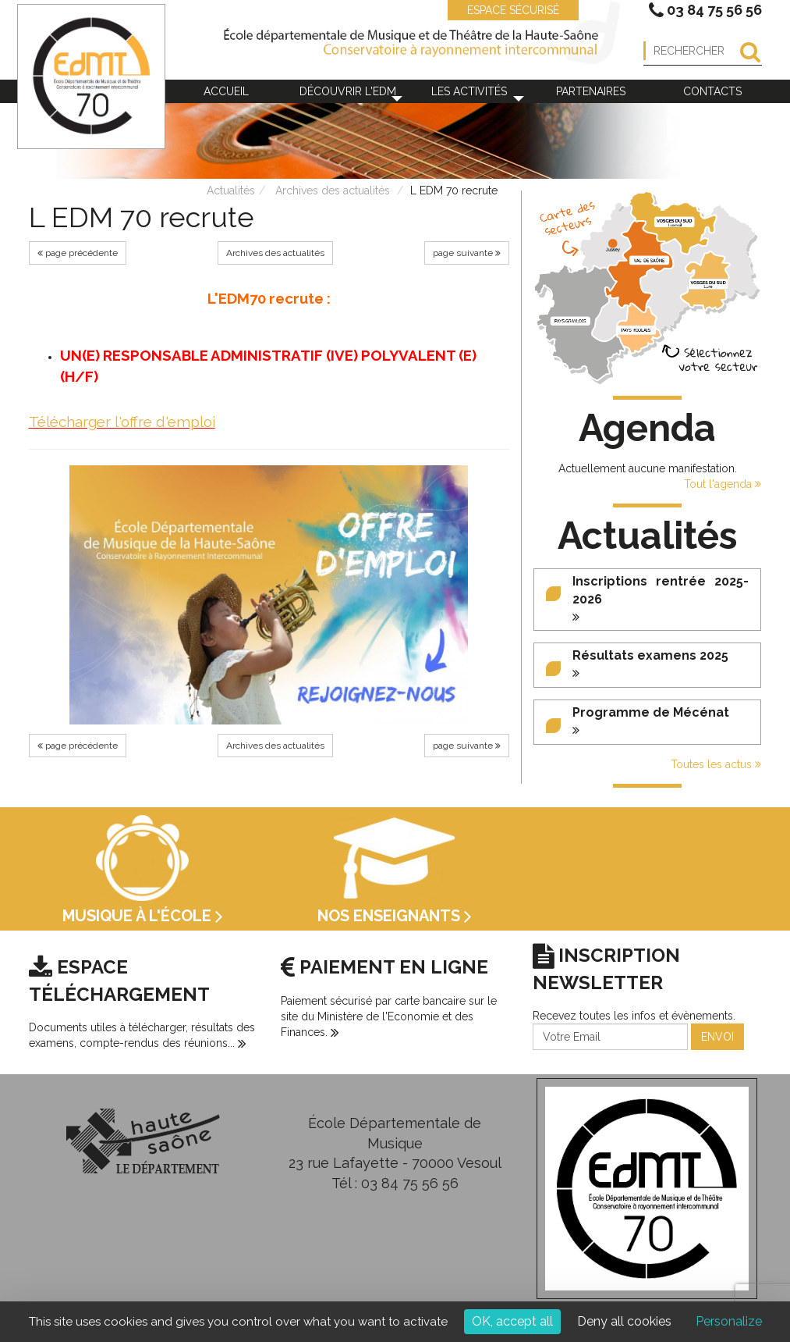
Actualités (231, 190)
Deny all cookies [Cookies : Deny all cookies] (624, 1321)
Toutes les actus (716, 764)
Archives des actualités (332, 190)
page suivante (467, 252)
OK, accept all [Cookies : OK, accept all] (512, 1321)
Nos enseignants (394, 915)
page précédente (77, 252)
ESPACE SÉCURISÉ (505, 10)
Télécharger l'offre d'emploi (122, 421)
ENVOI (717, 1037)
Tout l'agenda (722, 484)
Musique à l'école (142, 915)
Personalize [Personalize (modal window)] (729, 1321)
